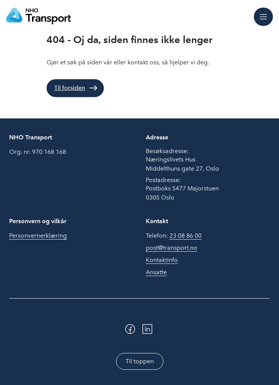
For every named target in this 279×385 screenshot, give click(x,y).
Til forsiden (69, 87)
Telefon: (174, 236)
